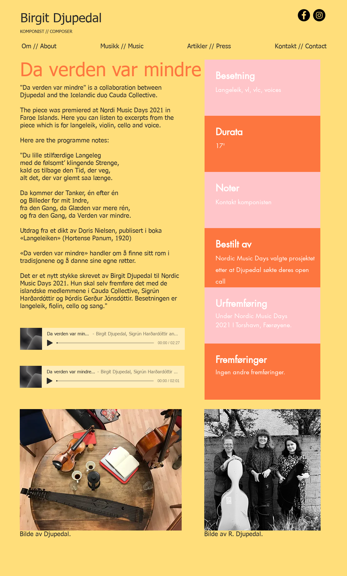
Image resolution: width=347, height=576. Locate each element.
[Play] (50, 343)
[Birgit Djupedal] (61, 18)
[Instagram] (319, 15)
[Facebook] (304, 15)
